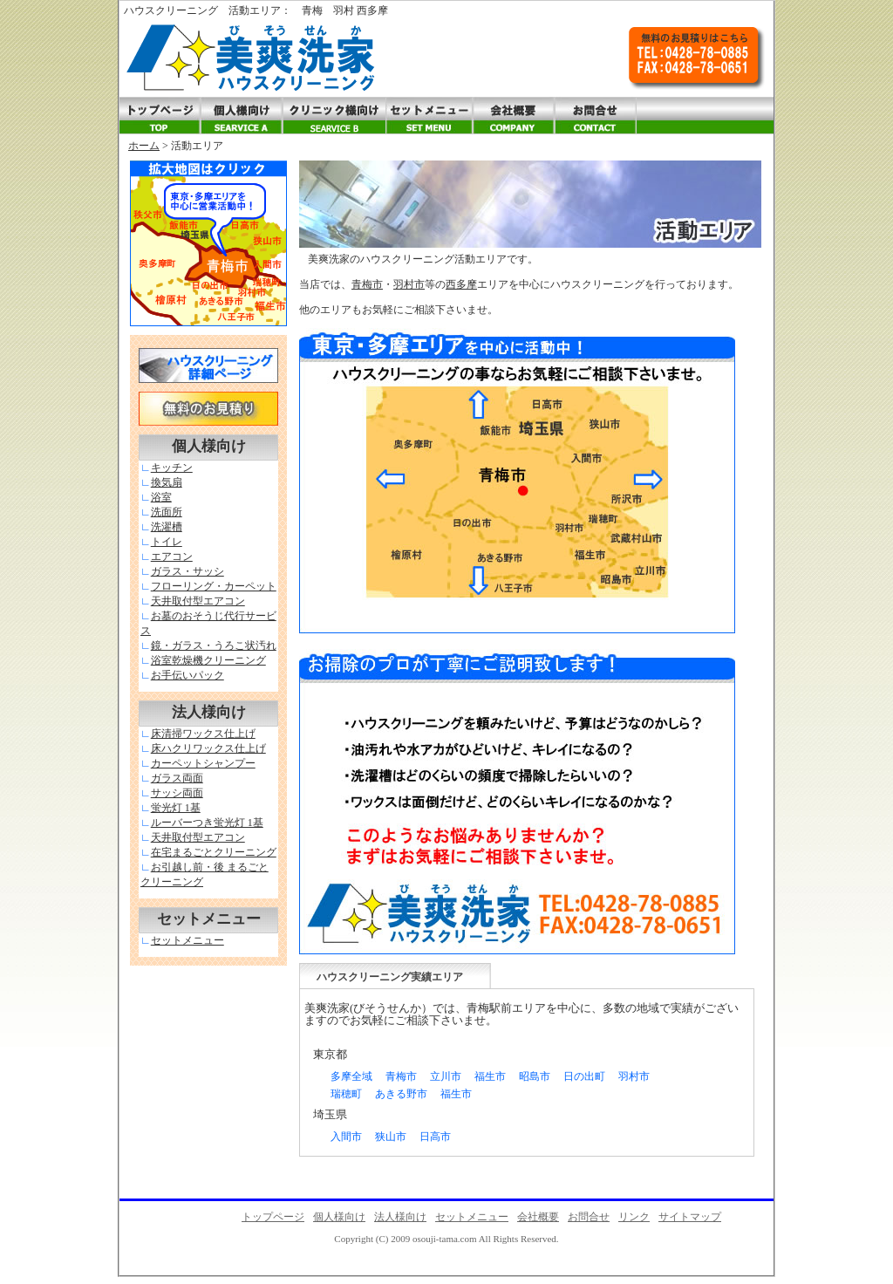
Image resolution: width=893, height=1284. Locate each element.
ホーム (144, 146)
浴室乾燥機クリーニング (208, 660)
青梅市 (367, 284)
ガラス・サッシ (187, 571)
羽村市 (409, 284)
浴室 (161, 497)
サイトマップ (689, 1217)
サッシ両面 (177, 793)
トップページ (273, 1217)
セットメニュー (187, 940)
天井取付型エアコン (198, 601)
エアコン (172, 556)
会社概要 (538, 1217)
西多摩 (461, 284)
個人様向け (339, 1217)
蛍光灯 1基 (176, 808)
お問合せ (589, 1217)
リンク (634, 1217)
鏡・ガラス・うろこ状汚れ (213, 645)
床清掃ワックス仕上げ (203, 733)
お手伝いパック (187, 675)
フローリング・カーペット (213, 586)
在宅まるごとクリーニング (213, 852)
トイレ (166, 542)
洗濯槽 (166, 527)
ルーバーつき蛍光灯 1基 (207, 822)
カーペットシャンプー (203, 763)
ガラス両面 (177, 778)
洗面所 (166, 512)
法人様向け (400, 1217)
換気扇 (166, 482)
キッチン (172, 467)
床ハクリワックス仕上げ (208, 748)
